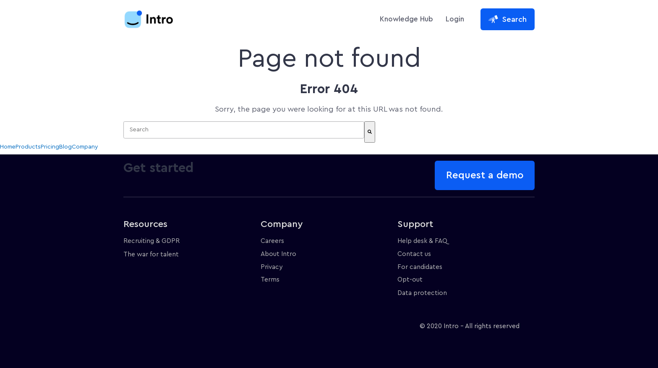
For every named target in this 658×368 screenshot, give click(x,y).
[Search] (369, 132)
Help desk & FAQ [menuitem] (422, 241)
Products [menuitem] (28, 147)
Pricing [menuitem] (50, 147)
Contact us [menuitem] (414, 254)
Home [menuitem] (8, 147)
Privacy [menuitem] (271, 267)
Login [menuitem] (455, 19)
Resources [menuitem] (145, 224)
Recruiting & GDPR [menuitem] (151, 241)
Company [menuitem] (85, 147)
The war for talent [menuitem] (151, 254)
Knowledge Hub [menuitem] (406, 19)
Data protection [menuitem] (422, 293)
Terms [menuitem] (270, 280)
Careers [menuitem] (272, 241)
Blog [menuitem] (65, 147)
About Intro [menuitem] (278, 254)
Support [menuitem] (415, 224)
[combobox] (243, 129)
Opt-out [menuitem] (410, 280)
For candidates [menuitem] (419, 267)
